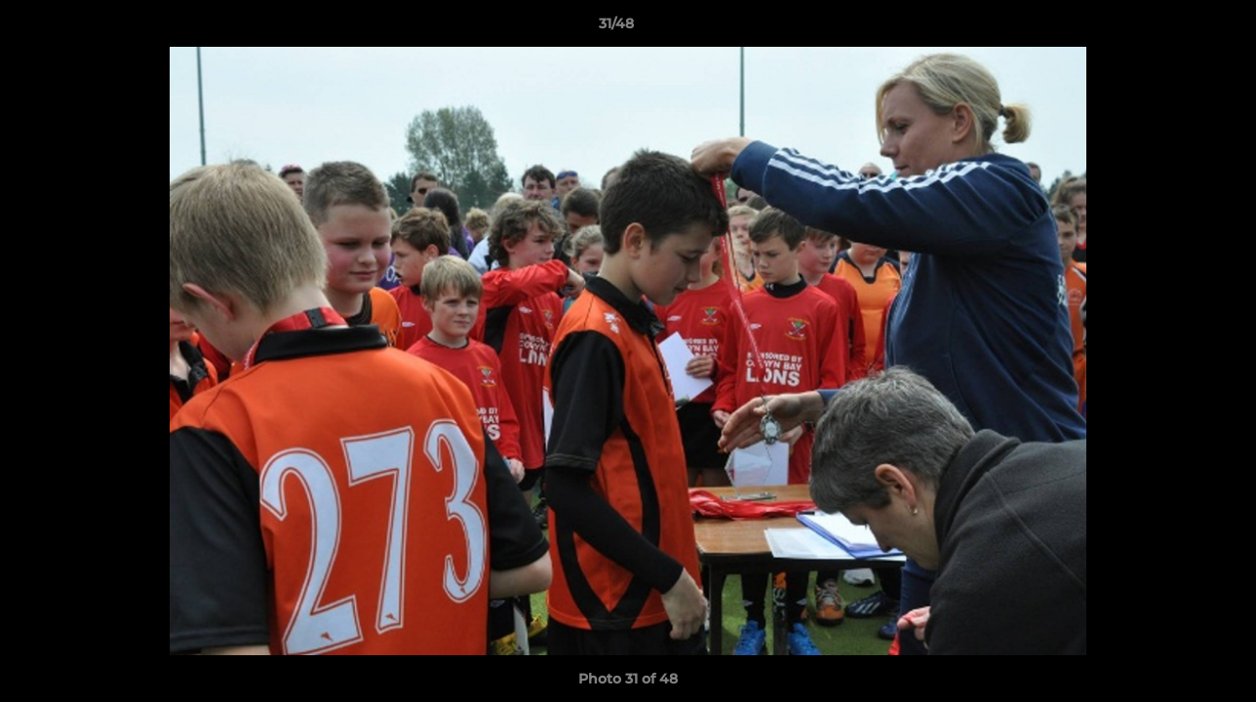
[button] (1174, 28)
